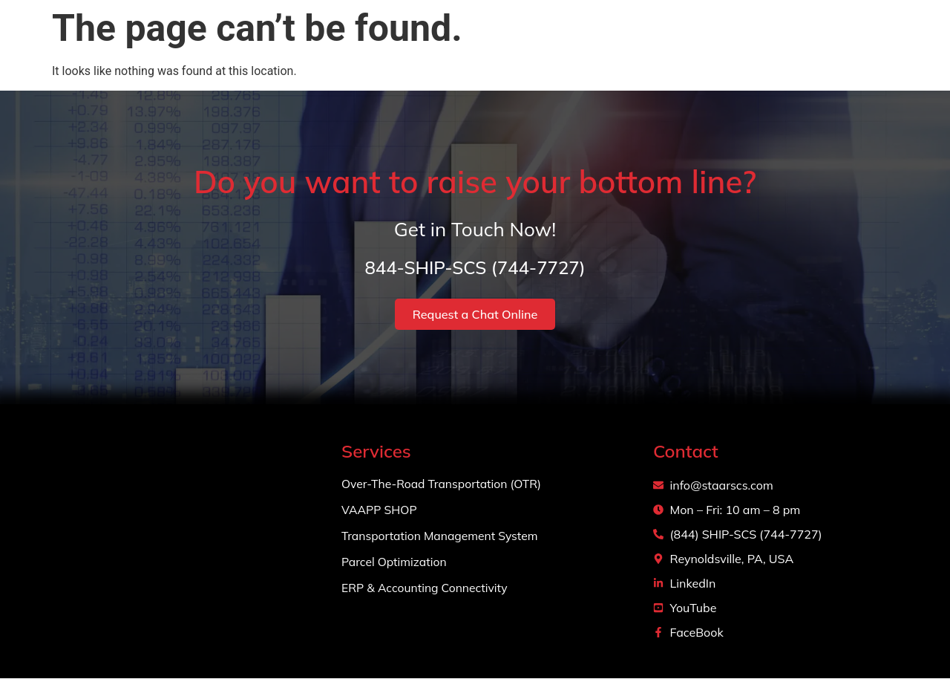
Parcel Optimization (395, 562)
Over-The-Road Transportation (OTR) (443, 484)
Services (666, 44)
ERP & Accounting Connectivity (426, 588)
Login (901, 44)
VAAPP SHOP (380, 510)
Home (519, 44)
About (583, 44)
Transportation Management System (441, 536)
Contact (833, 44)
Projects (756, 44)
